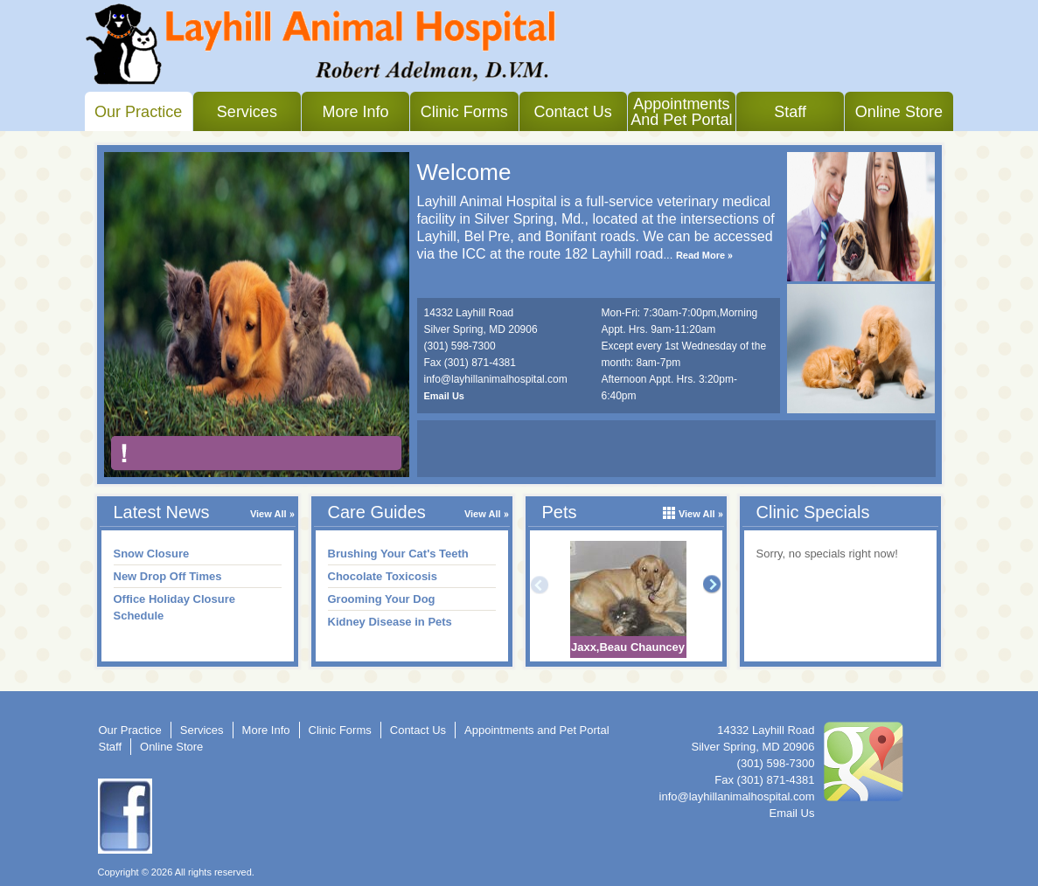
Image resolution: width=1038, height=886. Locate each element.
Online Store (899, 112)
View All (268, 514)
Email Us (444, 396)
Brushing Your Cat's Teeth (398, 553)
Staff (790, 112)
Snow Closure (152, 553)
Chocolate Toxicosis (382, 576)
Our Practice (138, 112)
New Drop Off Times (168, 576)
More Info (356, 112)
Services (247, 112)
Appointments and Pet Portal (681, 111)
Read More (700, 255)
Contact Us (573, 112)
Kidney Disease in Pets (390, 621)
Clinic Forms (464, 112)
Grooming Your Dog (381, 599)
